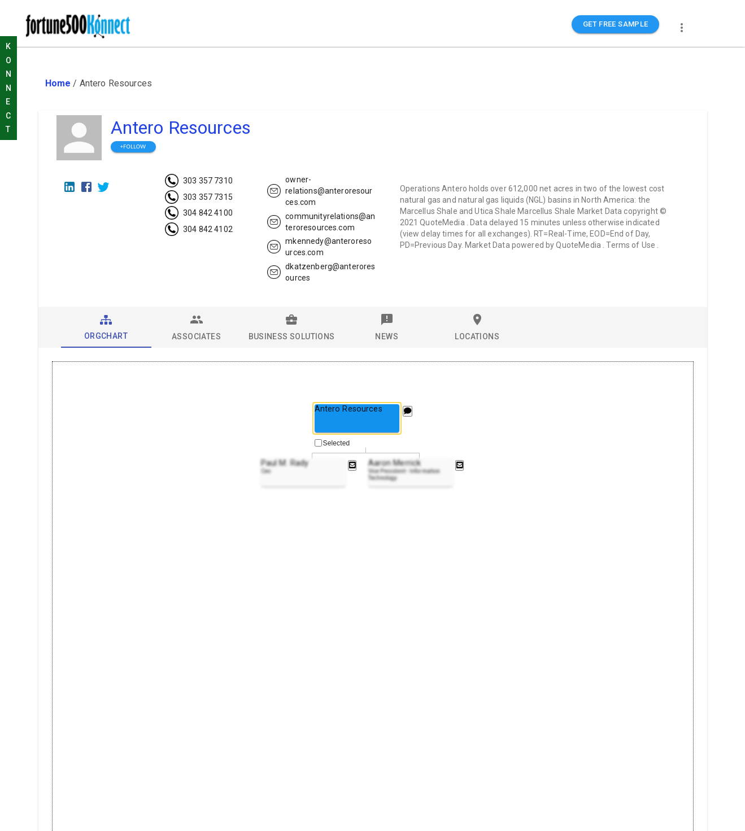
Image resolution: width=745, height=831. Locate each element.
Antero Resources (181, 127)
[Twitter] (103, 186)
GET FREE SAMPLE (616, 24)
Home (58, 83)
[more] (681, 27)
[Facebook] (86, 186)
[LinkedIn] (69, 186)
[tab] (106, 327)
